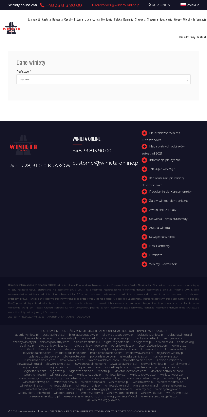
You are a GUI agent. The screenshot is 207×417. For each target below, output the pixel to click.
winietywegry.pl (92, 393)
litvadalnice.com (49, 349)
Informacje (199, 19)
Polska (118, 19)
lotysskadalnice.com (37, 353)
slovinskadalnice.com (137, 360)
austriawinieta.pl (54, 335)
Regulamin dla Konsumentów (170, 191)
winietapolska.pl (61, 385)
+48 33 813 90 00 (60, 5)
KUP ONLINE (162, 5)
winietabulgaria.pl (176, 378)
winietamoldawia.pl (170, 382)
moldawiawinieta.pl (139, 353)
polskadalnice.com (103, 356)
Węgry (178, 19)
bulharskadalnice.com (37, 338)
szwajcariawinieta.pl (123, 364)
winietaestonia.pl (93, 382)
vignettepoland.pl (82, 371)
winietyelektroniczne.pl (34, 393)
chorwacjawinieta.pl (116, 338)
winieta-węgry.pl (30, 378)
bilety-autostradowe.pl (117, 335)
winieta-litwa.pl (116, 374)
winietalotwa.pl (143, 382)
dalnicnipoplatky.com (55, 342)
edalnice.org (185, 342)
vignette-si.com (35, 371)
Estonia (78, 19)
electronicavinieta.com (55, 345)
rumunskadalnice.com (40, 360)
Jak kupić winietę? (162, 169)
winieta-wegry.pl (171, 374)
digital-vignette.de (117, 342)
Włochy (187, 19)
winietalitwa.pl (119, 382)
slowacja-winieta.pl (169, 360)
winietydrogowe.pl (168, 389)
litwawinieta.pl (74, 349)
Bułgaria (57, 19)
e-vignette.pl (143, 342)
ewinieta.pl (179, 345)
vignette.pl (57, 371)
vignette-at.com (33, 367)
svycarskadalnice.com (90, 364)
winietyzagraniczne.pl (122, 393)
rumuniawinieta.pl (165, 356)
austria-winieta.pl (27, 335)
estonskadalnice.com (153, 345)
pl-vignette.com (74, 356)
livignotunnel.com (124, 349)
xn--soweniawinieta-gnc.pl (82, 396)
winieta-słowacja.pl (143, 374)
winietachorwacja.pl (36, 382)
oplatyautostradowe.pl (44, 356)
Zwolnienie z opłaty (162, 210)
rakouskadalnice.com (134, 356)
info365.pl (27, 349)
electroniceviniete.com (91, 345)
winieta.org (54, 378)
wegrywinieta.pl (35, 374)
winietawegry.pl (98, 389)
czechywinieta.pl (173, 338)
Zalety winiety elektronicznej (169, 201)
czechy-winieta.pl (146, 338)
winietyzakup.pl (151, 393)
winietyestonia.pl (65, 393)
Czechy (68, 19)
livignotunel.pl (98, 349)
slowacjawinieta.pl (29, 364)
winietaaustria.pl (77, 378)
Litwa (87, 19)
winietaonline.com (32, 385)
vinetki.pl (104, 371)
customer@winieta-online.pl (116, 5)
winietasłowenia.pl (70, 389)
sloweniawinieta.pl (58, 364)
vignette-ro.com (173, 367)
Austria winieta (159, 228)
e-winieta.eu (164, 342)
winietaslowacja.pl (145, 385)
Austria (46, 19)
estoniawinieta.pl (122, 345)
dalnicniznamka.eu (87, 342)
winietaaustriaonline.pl (107, 378)
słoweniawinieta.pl (154, 364)
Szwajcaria (165, 19)
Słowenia (152, 19)
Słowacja (140, 19)
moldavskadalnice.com (106, 353)
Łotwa (96, 19)
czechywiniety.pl (24, 342)
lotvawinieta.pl (151, 349)
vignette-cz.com (89, 367)
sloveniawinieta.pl (72, 360)
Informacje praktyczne (165, 160)
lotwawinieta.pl (175, 349)
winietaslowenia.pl (174, 385)
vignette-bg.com (62, 367)
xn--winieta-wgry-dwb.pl (103, 400)
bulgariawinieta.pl (180, 335)
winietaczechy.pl (65, 382)
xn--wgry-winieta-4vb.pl (120, 396)
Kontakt (201, 37)
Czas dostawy (187, 37)
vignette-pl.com (116, 367)
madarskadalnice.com (70, 353)
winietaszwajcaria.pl (39, 389)
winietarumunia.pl (88, 385)
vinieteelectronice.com (167, 371)
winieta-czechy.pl (89, 374)
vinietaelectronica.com (131, 371)
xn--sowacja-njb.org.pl (45, 396)
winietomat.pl (122, 389)
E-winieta (155, 255)
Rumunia (128, 19)
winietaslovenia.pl (117, 385)
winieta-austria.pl (61, 374)
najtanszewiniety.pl (170, 353)
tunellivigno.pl (180, 364)
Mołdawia (106, 19)
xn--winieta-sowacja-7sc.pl (159, 396)
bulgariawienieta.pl (150, 335)
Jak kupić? (34, 19)
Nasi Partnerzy (159, 246)
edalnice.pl (27, 345)
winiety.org (143, 389)
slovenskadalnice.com (103, 360)
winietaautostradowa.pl (143, 378)
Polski (190, 5)
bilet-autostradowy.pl (83, 335)
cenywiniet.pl (89, 338)
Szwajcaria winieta (162, 237)
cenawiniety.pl (66, 338)
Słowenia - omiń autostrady (168, 219)
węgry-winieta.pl (177, 393)
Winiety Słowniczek (163, 264)
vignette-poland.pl (144, 367)
